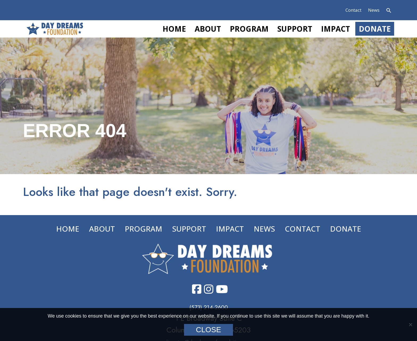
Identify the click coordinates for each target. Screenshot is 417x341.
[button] (388, 11)
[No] (410, 324)
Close (208, 330)
